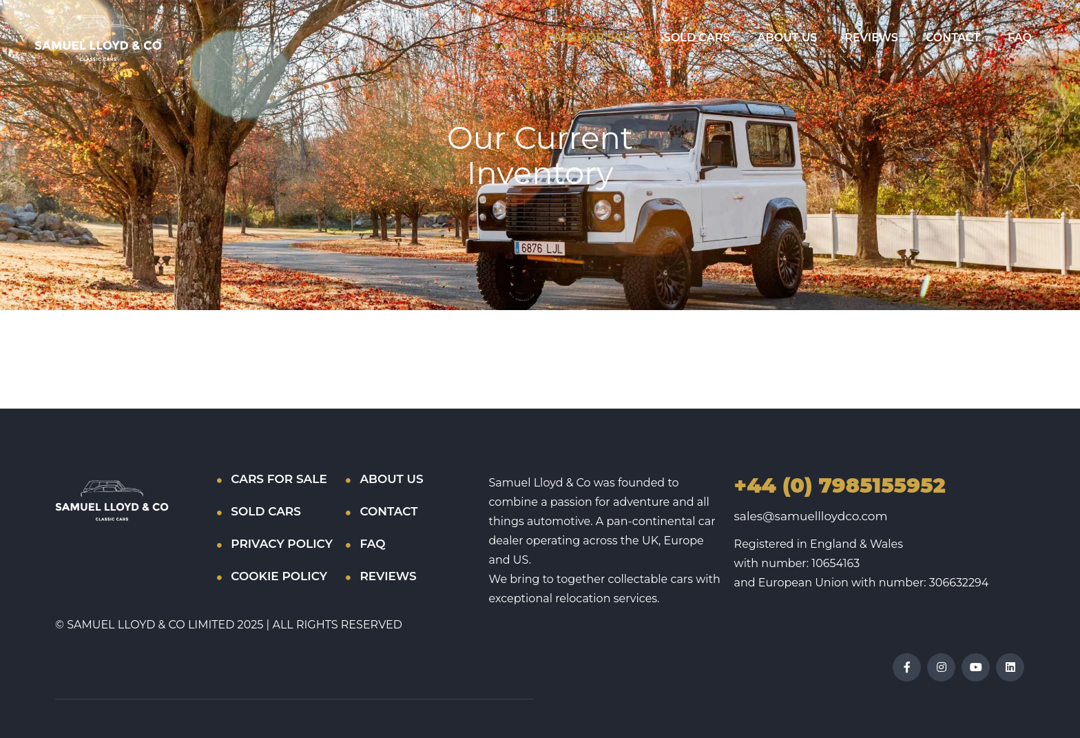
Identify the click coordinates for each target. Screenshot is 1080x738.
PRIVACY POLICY (282, 544)
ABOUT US (788, 37)
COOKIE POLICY (279, 576)
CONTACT (953, 37)
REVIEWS (870, 37)
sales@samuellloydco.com (811, 516)
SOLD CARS (697, 37)
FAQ (1020, 37)
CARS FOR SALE (591, 37)
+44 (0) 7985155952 (840, 485)
